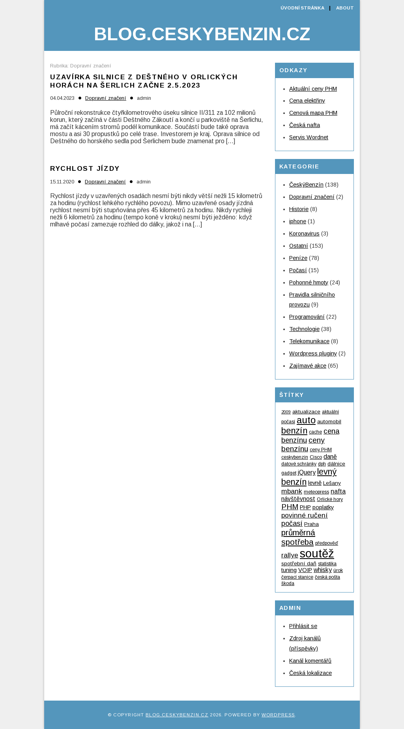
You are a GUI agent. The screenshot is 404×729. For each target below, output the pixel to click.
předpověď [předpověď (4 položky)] (326, 543)
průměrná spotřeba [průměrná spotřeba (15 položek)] (298, 537)
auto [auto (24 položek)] (306, 420)
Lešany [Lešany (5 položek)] (332, 483)
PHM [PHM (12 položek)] (289, 507)
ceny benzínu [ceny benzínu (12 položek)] (303, 444)
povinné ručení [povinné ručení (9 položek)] (304, 515)
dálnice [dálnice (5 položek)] (336, 464)
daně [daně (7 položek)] (330, 456)
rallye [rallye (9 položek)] (289, 555)
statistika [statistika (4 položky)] (327, 563)
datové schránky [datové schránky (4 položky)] (298, 464)
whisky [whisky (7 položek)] (323, 569)
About (345, 8)
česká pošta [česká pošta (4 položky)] (327, 577)
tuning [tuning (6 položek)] (289, 570)
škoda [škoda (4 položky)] (287, 583)
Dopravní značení (105, 98)
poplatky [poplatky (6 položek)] (323, 507)
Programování (307, 317)
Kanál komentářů (310, 661)
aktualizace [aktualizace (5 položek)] (306, 412)
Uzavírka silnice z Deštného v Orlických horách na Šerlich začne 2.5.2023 (144, 81)
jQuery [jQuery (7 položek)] (307, 472)
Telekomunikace (309, 341)
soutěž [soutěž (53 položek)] (317, 553)
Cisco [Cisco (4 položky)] (316, 457)
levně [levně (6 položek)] (315, 483)
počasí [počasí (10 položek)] (292, 523)
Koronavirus (304, 233)
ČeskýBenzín (306, 184)
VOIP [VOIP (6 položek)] (305, 570)
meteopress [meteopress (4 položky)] (316, 492)
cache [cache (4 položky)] (315, 432)
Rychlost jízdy (85, 168)
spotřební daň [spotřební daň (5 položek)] (298, 563)
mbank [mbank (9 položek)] (291, 491)
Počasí (298, 270)
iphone (297, 221)
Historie (299, 209)
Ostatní (298, 246)
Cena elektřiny (307, 100)
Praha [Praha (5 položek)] (311, 524)
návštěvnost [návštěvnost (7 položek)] (298, 498)
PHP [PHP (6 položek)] (305, 507)
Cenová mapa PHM (313, 113)
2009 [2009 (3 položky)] (286, 411)
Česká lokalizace (310, 673)
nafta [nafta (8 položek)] (338, 491)
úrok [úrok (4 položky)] (338, 570)
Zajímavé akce (307, 366)
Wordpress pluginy (313, 353)
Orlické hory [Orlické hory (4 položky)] (330, 499)
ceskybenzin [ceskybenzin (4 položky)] (294, 457)
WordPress (278, 714)
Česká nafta (304, 125)
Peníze (298, 258)
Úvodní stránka (302, 8)
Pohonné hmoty (308, 282)
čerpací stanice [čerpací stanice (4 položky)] (297, 577)
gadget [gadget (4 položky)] (288, 473)
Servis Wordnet (308, 137)
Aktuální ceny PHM (313, 89)
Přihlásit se (303, 626)
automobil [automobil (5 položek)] (329, 421)
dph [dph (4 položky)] (322, 464)
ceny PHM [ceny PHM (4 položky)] (321, 449)
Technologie (304, 329)
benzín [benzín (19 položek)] (294, 431)
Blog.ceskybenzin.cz (202, 34)
